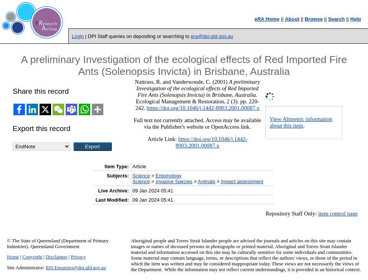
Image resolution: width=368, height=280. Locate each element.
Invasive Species (174, 181)
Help (355, 19)
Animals (206, 181)
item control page (338, 213)
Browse (314, 19)
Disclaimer (56, 257)
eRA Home (266, 19)
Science (141, 176)
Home (13, 257)
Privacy (78, 257)
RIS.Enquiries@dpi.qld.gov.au (76, 267)
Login (78, 36)
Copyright (32, 257)
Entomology (169, 176)
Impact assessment (242, 181)
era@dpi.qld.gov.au (212, 36)
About (292, 19)
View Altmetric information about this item (301, 122)
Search (336, 19)
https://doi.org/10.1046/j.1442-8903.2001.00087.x (203, 108)
